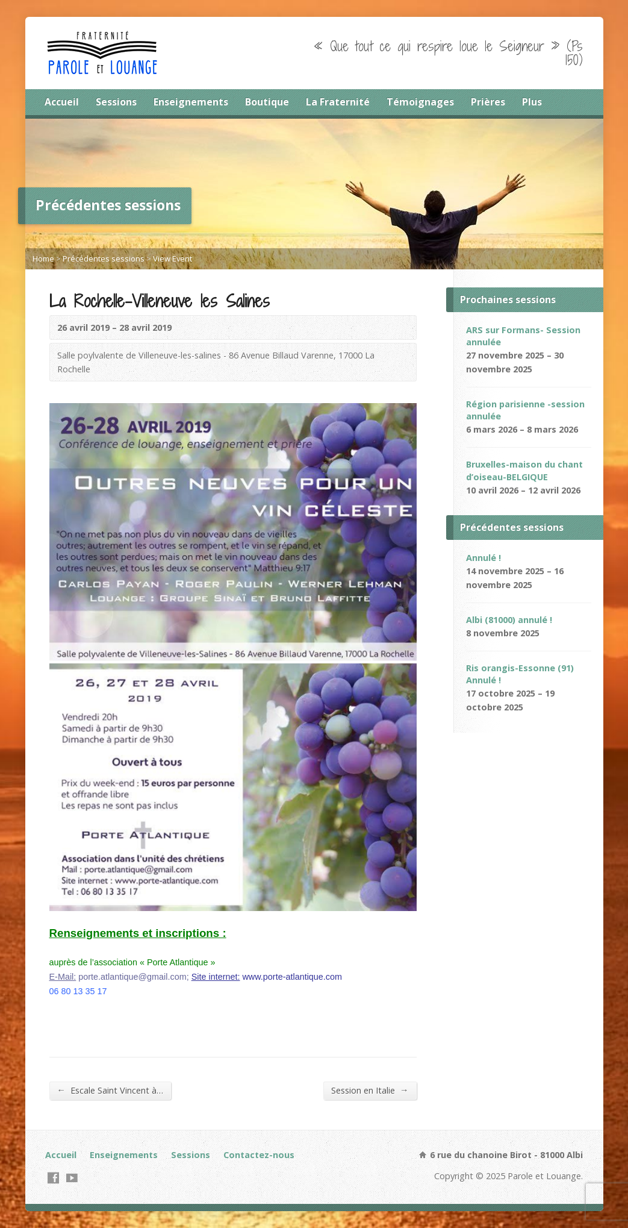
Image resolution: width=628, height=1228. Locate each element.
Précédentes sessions (104, 258)
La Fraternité (338, 101)
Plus (532, 101)
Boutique (267, 101)
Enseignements (191, 101)
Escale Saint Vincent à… (110, 1090)
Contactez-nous (258, 1155)
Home (43, 258)
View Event (172, 258)
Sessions (116, 101)
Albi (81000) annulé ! (509, 619)
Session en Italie (369, 1090)
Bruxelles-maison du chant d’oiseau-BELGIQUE (524, 470)
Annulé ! (483, 557)
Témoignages (420, 101)
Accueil (62, 101)
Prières (488, 101)
